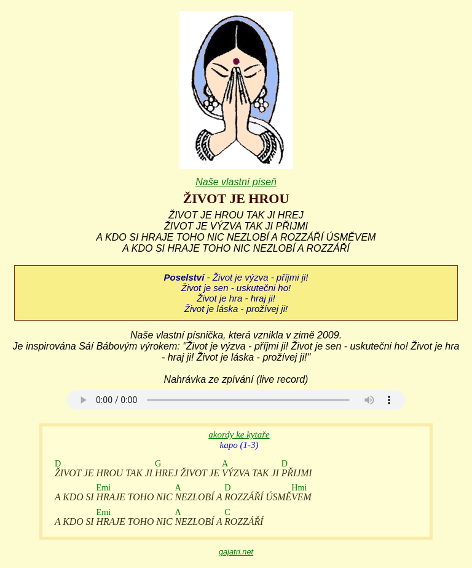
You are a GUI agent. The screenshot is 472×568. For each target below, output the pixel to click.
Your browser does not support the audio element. (236, 400)
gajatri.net (236, 551)
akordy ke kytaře (238, 434)
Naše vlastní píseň (236, 182)
